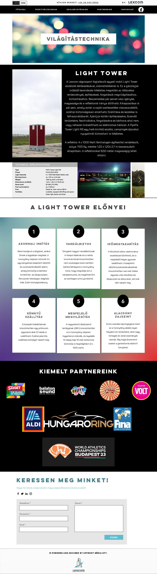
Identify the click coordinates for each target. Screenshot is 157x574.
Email (22, 525)
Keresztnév (24, 514)
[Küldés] (113, 537)
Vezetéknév (24, 503)
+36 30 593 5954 (88, 2)
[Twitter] (22, 493)
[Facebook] (141, 9)
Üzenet (78, 503)
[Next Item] (139, 180)
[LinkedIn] (26, 493)
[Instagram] (30, 493)
